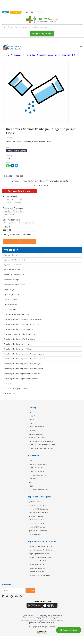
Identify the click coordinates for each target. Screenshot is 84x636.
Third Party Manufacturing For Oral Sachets (19, 339)
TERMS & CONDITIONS (36, 427)
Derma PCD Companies (36, 523)
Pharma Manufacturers (36, 572)
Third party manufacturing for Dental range (19, 334)
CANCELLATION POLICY (36, 434)
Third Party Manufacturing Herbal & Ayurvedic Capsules (24, 354)
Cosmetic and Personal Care (14, 285)
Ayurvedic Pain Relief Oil (12, 265)
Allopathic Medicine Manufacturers (40, 557)
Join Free (29, 12)
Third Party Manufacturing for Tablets (17, 349)
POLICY (31, 423)
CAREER (31, 420)
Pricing (5, 12)
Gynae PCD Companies (36, 516)
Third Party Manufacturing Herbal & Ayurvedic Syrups (23, 364)
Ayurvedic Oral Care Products (15, 260)
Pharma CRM (16, 12)
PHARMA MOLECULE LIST (37, 471)
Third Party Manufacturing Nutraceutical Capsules (22, 374)
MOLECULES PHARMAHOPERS (38, 489)
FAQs (30, 482)
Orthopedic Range (10, 309)
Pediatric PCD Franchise (37, 527)
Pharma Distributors (35, 534)
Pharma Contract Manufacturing (39, 575)
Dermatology (9, 290)
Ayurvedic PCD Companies (38, 531)
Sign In (41, 12)
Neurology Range (10, 304)
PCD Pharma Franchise (36, 520)
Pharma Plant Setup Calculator (41, 449)
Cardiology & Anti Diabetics (14, 275)
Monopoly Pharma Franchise (38, 512)
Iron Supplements (10, 299)
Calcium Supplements (12, 270)
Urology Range (9, 393)
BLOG (30, 461)
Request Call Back (69, 630)
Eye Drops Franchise (35, 502)
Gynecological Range (11, 294)
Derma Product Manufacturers (39, 561)
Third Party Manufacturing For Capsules (18, 329)
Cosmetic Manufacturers (37, 564)
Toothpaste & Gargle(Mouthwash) (16, 388)
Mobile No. (7, 227)
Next (20, 241)
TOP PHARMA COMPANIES (37, 475)
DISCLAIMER (33, 430)
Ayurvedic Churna (10, 255)
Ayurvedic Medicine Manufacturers (41, 550)
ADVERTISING (33, 479)
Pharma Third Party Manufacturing (16, 314)
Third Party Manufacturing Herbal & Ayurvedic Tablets (23, 369)
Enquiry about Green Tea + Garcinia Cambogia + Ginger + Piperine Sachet (19, 235)
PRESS (31, 486)
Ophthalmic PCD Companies (38, 509)
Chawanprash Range (11, 280)
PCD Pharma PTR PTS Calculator (41, 441)
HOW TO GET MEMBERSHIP (38, 464)
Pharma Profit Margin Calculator (42, 445)
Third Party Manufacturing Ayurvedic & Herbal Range (23, 319)
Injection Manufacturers (37, 568)
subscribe (30, 590)
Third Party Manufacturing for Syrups (17, 344)
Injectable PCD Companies (37, 505)
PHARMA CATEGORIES (36, 468)
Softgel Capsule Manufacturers (39, 554)
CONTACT (32, 416)
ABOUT (31, 412)
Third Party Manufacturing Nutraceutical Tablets (21, 379)
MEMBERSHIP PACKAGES (37, 438)
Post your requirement (42, 33)
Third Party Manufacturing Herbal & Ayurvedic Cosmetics (24, 359)
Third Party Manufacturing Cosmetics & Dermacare (22, 324)
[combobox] (42, 27)
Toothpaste (8, 384)
